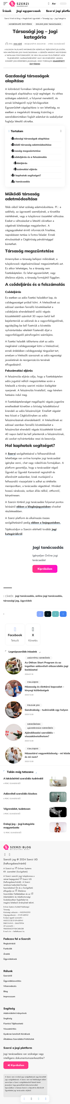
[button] (6, 4)
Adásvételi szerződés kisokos (20, 793)
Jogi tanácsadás (21, 181)
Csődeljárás (21, 163)
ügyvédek (26, 600)
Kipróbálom (45, 569)
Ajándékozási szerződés (40, 728)
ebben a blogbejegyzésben (33, 507)
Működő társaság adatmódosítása (31, 144)
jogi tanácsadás (24, 595)
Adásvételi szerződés (38, 658)
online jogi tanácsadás (48, 595)
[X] (33, 634)
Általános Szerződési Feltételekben (14, 892)
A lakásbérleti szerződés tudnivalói (23, 778)
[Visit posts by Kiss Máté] (7, 44)
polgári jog (33, 705)
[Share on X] (31, 1098)
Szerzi (12, 454)
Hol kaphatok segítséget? (26, 175)
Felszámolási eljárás (26, 169)
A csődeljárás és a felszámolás (29, 157)
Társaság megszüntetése (26, 150)
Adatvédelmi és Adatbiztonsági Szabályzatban (17, 898)
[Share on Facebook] (24, 1098)
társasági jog (11, 600)
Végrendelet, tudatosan (16, 808)
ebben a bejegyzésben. (45, 523)
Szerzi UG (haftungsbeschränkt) (17, 881)
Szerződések (34, 724)
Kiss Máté (18, 44)
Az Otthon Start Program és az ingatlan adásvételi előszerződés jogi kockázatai (46, 666)
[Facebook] (15, 634)
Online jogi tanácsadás (48, 24)
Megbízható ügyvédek (20, 24)
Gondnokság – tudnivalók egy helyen (46, 709)
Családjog (32, 682)
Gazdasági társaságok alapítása (30, 138)
